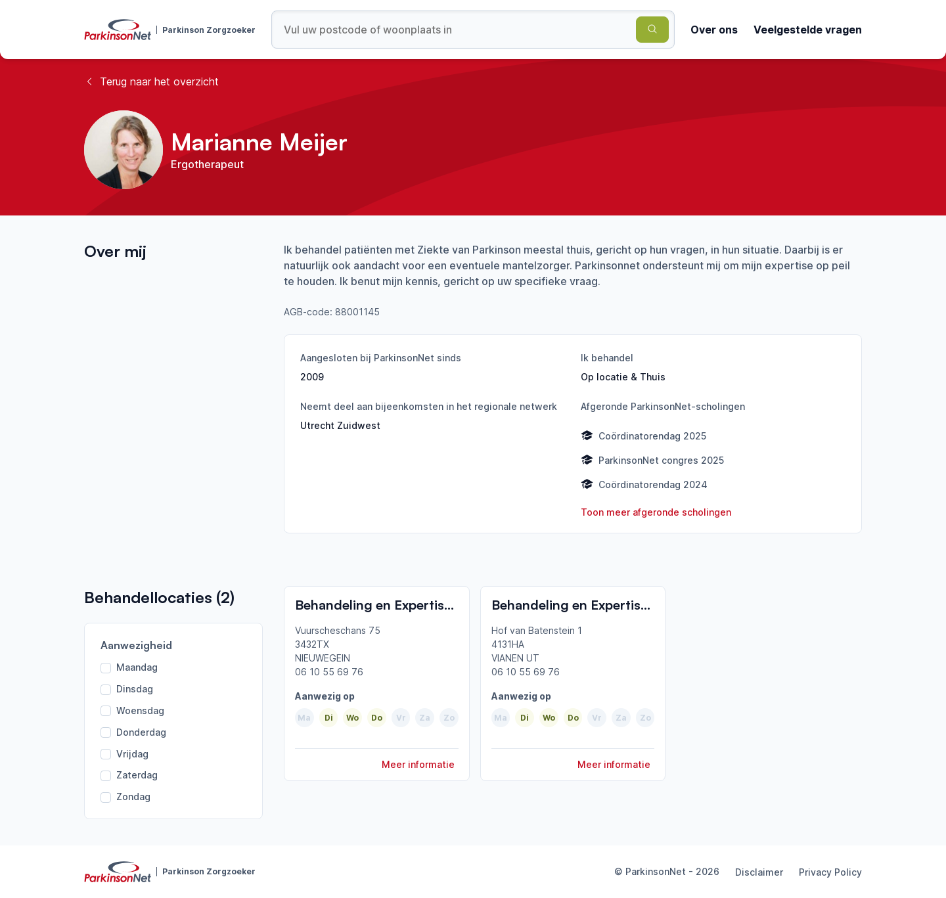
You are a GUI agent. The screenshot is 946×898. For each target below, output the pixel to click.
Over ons (714, 29)
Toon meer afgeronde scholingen (656, 512)
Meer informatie (418, 764)
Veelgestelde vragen (808, 29)
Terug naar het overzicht (151, 81)
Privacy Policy (830, 872)
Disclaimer (759, 872)
